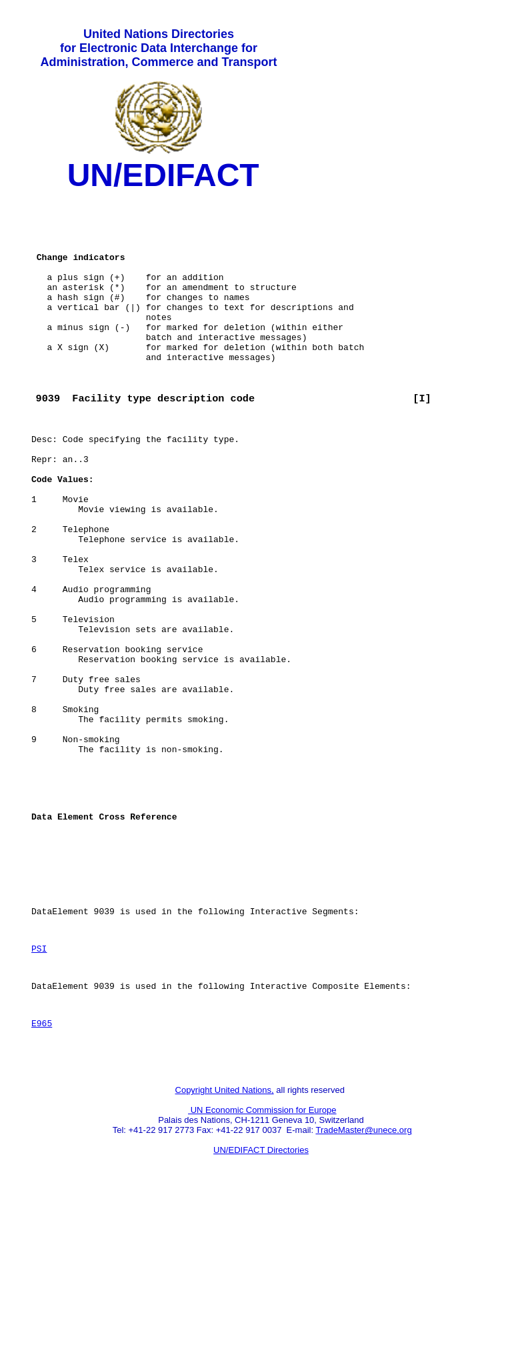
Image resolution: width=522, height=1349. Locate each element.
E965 (41, 1166)
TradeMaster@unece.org (363, 1279)
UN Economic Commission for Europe (262, 1259)
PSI (39, 1084)
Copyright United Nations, (224, 1239)
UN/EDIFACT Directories (261, 1299)
